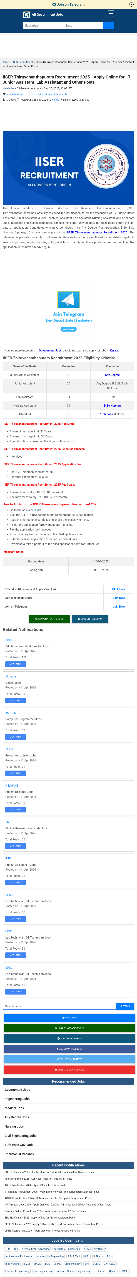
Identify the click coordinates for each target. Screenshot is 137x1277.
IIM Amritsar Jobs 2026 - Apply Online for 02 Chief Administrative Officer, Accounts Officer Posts (58, 1204)
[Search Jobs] (108, 25)
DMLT (125, 1271)
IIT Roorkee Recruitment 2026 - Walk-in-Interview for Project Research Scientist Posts (52, 1191)
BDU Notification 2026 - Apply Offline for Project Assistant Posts (40, 1217)
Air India (10, 676)
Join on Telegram (68, 4)
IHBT (8, 858)
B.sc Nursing (12, 1263)
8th (16, 1249)
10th (7, 1249)
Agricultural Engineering (67, 1249)
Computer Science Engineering (73, 1271)
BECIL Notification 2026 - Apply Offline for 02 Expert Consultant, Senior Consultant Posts (54, 1224)
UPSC (9, 895)
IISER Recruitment (22, 62)
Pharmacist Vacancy (19, 1154)
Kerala (55, 99)
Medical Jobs (14, 1108)
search (125, 1006)
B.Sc (109, 1256)
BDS (47, 1263)
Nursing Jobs (14, 1126)
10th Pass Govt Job (19, 1145)
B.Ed (86, 1256)
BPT (86, 1263)
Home (5, 62)
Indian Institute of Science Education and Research (36, 94)
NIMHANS (11, 785)
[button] (131, 4)
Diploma (113, 1271)
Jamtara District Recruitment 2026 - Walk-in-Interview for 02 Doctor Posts (45, 1211)
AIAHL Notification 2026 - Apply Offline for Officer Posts (35, 1185)
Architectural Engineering (19, 1256)
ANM (86, 1249)
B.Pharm (98, 1256)
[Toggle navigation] (111, 13)
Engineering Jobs (17, 1099)
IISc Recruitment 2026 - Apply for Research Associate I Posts (38, 1178)
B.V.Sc (26, 1263)
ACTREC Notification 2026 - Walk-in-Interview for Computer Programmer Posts (48, 1198)
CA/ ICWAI (109, 1263)
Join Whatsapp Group (49, 619)
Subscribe (69, 1017)
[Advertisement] (69, 46)
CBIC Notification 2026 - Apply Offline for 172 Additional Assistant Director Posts (49, 1172)
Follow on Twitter (69, 1059)
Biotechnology (73, 1263)
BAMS (37, 1263)
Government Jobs (17, 1090)
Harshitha (8, 88)
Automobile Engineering (50, 1256)
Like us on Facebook (69, 1048)
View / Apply (15, 664)
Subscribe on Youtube (69, 1069)
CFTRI (9, 749)
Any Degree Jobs (17, 1117)
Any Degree (99, 1249)
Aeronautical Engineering (35, 1249)
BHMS (57, 1263)
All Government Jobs (43, 14)
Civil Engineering (42, 1271)
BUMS (96, 1263)
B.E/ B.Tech (74, 1256)
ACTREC (10, 713)
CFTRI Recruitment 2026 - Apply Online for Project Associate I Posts (42, 1230)
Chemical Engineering (17, 1271)
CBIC (8, 640)
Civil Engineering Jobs (20, 1136)
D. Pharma (99, 1271)
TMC (8, 822)
